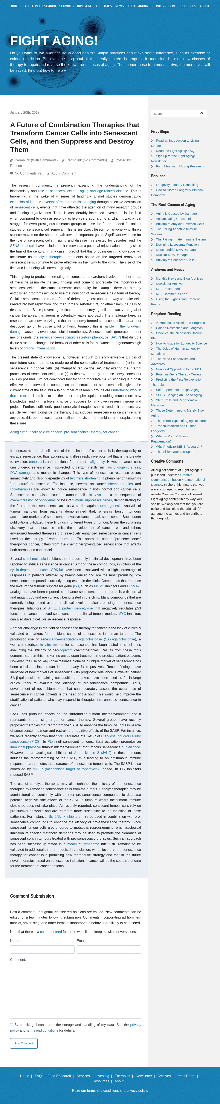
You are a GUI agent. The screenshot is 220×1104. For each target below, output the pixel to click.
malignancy (96, 462)
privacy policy (137, 1090)
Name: (15, 941)
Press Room (165, 5)
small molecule (34, 558)
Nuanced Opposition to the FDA (179, 369)
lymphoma (91, 844)
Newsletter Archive (169, 283)
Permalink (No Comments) (86, 160)
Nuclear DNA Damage (172, 255)
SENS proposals (22, 246)
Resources (187, 5)
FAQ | (40, 1076)
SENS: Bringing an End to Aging (179, 395)
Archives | (166, 1076)
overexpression (22, 500)
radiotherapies (21, 489)
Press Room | (188, 1076)
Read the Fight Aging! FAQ (175, 151)
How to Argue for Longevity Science (181, 343)
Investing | (104, 1076)
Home (15, 5)
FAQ (26, 5)
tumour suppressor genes (92, 500)
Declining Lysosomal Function (177, 244)
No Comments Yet (29, 173)
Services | (86, 1076)
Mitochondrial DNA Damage (176, 249)
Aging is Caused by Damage (176, 213)
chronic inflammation (39, 348)
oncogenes (47, 500)
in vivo (95, 495)
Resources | (103, 1081)
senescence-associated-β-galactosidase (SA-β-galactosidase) (88, 639)
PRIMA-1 (134, 586)
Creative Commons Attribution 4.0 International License (178, 479)
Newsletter (125, 5)
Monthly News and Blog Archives (179, 278)
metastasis (37, 462)
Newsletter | (146, 1076)
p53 (76, 586)
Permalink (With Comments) (36, 160)
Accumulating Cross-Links (174, 218)
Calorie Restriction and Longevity (179, 328)
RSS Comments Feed (171, 294)
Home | (27, 1076)
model (72, 844)
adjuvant (65, 650)
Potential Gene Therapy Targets (178, 374)
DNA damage (21, 473)
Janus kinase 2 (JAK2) (93, 753)
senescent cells (26, 207)
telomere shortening (85, 478)
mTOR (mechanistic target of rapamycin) (66, 769)
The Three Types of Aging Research (182, 421)
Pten (51, 741)
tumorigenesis (110, 506)
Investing (84, 5)
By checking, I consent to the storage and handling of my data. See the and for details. (75, 1027)
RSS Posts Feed (168, 289)
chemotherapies (120, 484)
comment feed (51, 932)
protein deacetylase (77, 608)
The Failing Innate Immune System (181, 239)
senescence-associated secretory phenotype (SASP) (80, 337)
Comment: (18, 960)
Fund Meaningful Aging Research (180, 166)
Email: (81, 941)
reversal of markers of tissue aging (69, 202)
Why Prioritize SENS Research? (179, 446)
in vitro (45, 644)
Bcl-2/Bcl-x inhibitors (64, 816)
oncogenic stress (126, 467)
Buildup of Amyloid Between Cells (180, 224)
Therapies (104, 5)
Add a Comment (63, 173)
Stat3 (60, 736)
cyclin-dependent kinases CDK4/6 (36, 570)
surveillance (131, 747)
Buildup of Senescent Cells (175, 260)
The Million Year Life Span (174, 451)
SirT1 (51, 608)
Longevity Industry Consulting (177, 185)
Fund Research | (61, 1076)
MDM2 (99, 586)
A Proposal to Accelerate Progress (180, 323)
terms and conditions (42, 1030)
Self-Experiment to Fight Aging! (178, 390)
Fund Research (44, 5)
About (204, 5)
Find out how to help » (47, 70)
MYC (122, 614)
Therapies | (125, 1076)
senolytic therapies (48, 257)
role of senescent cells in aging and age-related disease (83, 191)
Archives (145, 5)
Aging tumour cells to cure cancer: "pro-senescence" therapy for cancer (64, 432)
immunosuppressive (25, 747)
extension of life (22, 202)
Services (66, 5)
